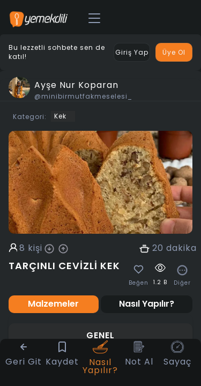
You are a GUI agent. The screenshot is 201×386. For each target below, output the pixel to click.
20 (157, 248)
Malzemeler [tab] (53, 304)
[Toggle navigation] (94, 18)
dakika (181, 248)
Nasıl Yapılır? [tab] (146, 304)
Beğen (138, 283)
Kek (60, 116)
